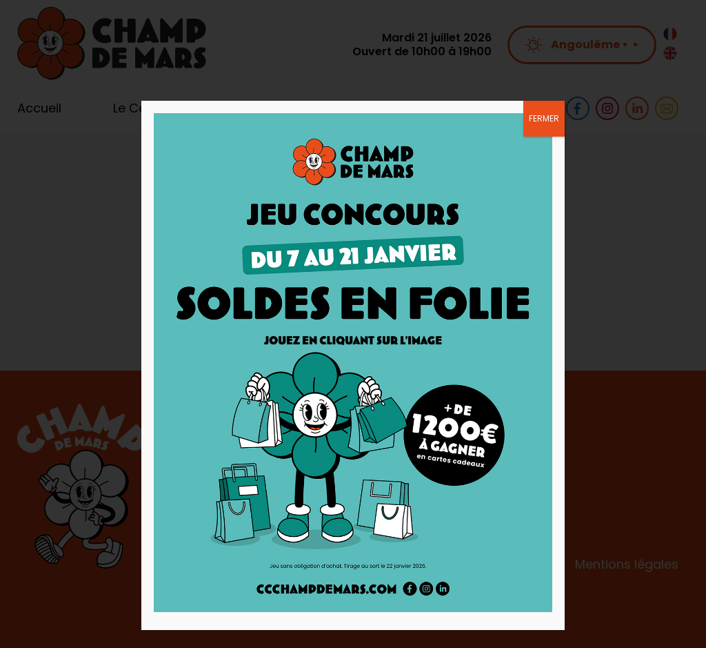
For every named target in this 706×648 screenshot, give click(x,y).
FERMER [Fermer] (544, 118)
